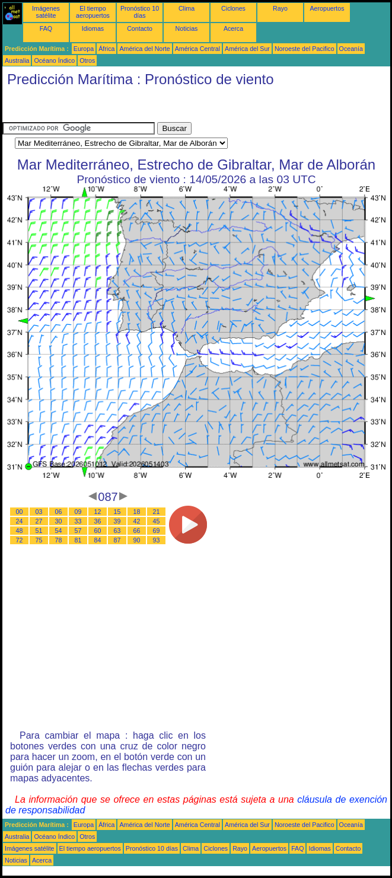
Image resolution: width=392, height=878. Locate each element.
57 (78, 530)
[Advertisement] (97, 107)
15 (117, 511)
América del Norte (144, 48)
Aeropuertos (327, 8)
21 (156, 511)
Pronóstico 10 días (139, 12)
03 (39, 511)
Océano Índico (54, 60)
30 (58, 521)
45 (156, 521)
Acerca (233, 28)
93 (156, 540)
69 (156, 530)
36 (97, 521)
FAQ (46, 28)
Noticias (187, 28)
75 (39, 540)
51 (39, 530)
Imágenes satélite (46, 12)
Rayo (280, 8)
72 (19, 540)
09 (78, 511)
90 (137, 540)
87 (117, 540)
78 (58, 540)
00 (19, 511)
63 (117, 530)
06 (58, 511)
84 (97, 540)
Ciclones (233, 8)
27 (39, 521)
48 (19, 530)
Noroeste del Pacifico (304, 48)
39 (117, 521)
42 (137, 521)
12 (97, 511)
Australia (17, 60)
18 (137, 511)
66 (137, 530)
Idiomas (93, 28)
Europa (84, 48)
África (106, 48)
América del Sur (247, 48)
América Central (197, 48)
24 (19, 521)
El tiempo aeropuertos (93, 12)
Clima (187, 8)
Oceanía (351, 48)
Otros (87, 60)
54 (58, 530)
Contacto (139, 28)
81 (78, 540)
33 (78, 521)
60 (97, 530)
